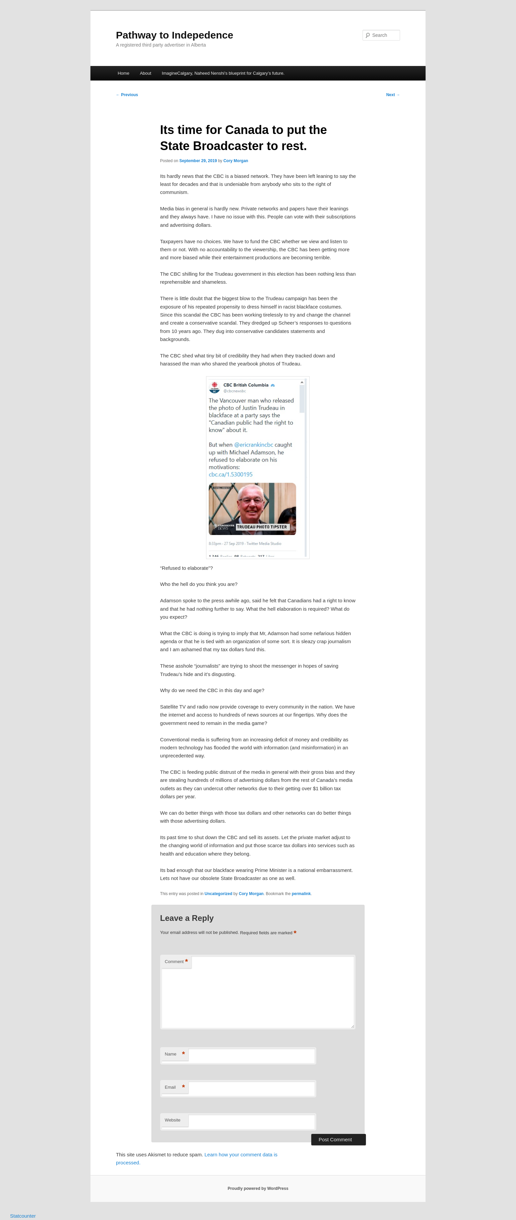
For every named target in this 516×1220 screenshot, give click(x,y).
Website (173, 1120)
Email (175, 1087)
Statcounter (23, 1216)
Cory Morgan (235, 160)
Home (123, 73)
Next (393, 94)
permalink (301, 893)
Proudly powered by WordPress (258, 1188)
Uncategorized (219, 893)
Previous (127, 94)
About (145, 73)
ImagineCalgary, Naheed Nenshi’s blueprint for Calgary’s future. (223, 73)
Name (175, 1054)
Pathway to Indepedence (174, 35)
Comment (176, 962)
